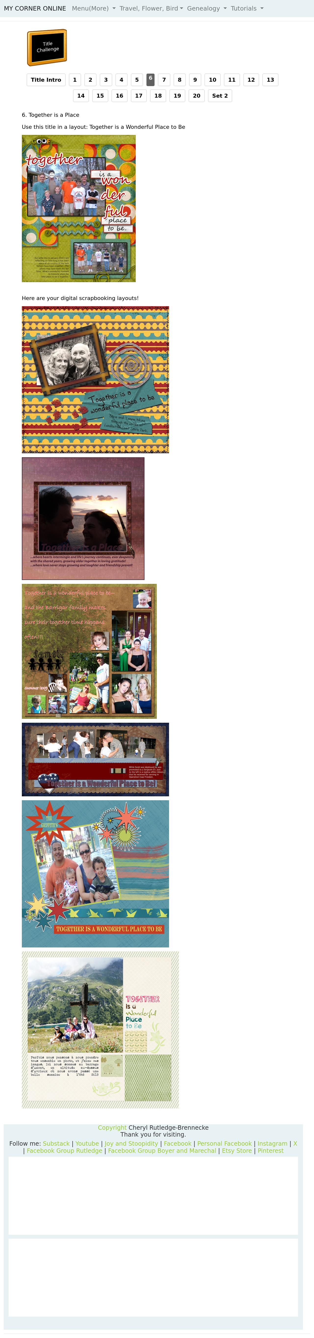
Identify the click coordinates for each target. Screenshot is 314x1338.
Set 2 (220, 96)
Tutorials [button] (245, 8)
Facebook (178, 1143)
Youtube (87, 1143)
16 (119, 96)
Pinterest (271, 1150)
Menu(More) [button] (91, 8)
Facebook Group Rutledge (64, 1150)
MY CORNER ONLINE (35, 8)
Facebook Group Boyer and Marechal (162, 1150)
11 (232, 80)
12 (251, 80)
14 (81, 96)
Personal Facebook (224, 1143)
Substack (56, 1143)
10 (212, 80)
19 (177, 96)
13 (270, 80)
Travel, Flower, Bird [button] (149, 8)
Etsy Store (237, 1150)
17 (139, 96)
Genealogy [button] (204, 8)
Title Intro (46, 80)
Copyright (112, 1127)
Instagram (273, 1143)
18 (158, 96)
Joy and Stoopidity (131, 1143)
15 (100, 96)
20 (196, 96)
